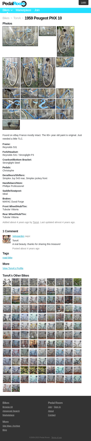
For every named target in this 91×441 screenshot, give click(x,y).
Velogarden (7, 239)
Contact (52, 415)
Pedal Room (15, 4)
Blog (5, 430)
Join (36, 10)
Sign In (57, 407)
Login (83, 2)
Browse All (8, 407)
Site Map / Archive (11, 426)
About (51, 411)
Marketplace (23, 10)
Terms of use (56, 437)
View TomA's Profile (13, 268)
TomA (36, 222)
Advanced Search (11, 411)
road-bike (7, 257)
